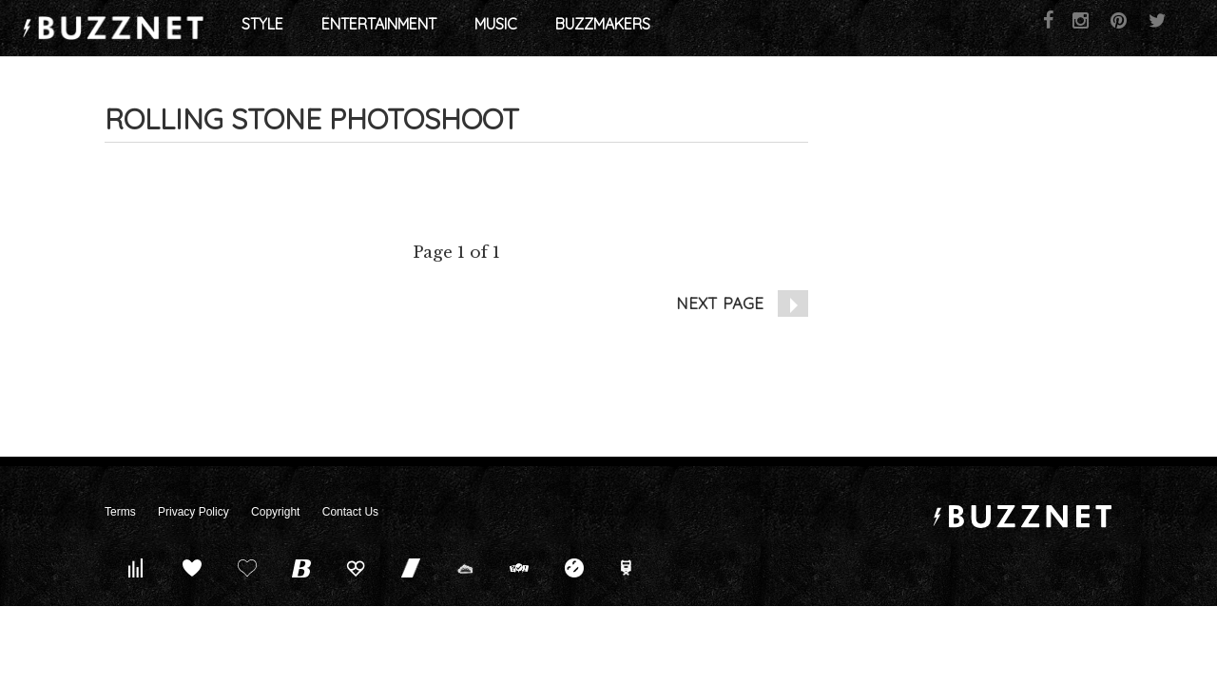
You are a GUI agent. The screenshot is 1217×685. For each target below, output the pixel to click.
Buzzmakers (707, 28)
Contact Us (350, 512)
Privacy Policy (193, 512)
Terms (120, 512)
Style (367, 28)
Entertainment (483, 28)
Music (600, 28)
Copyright (275, 512)
